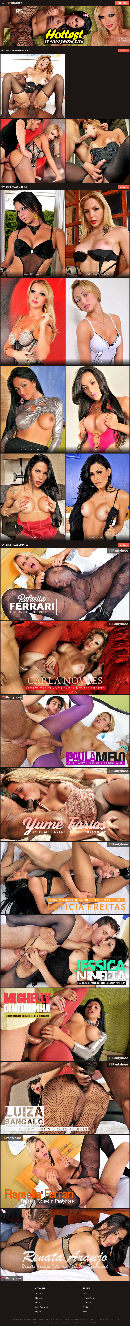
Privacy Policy (89, 1298)
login (37, 1302)
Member (39, 1298)
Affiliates (87, 1307)
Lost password (41, 1307)
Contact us (87, 1302)
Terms (85, 1293)
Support (38, 1311)
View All (124, 50)
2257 (85, 1311)
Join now (122, 3)
